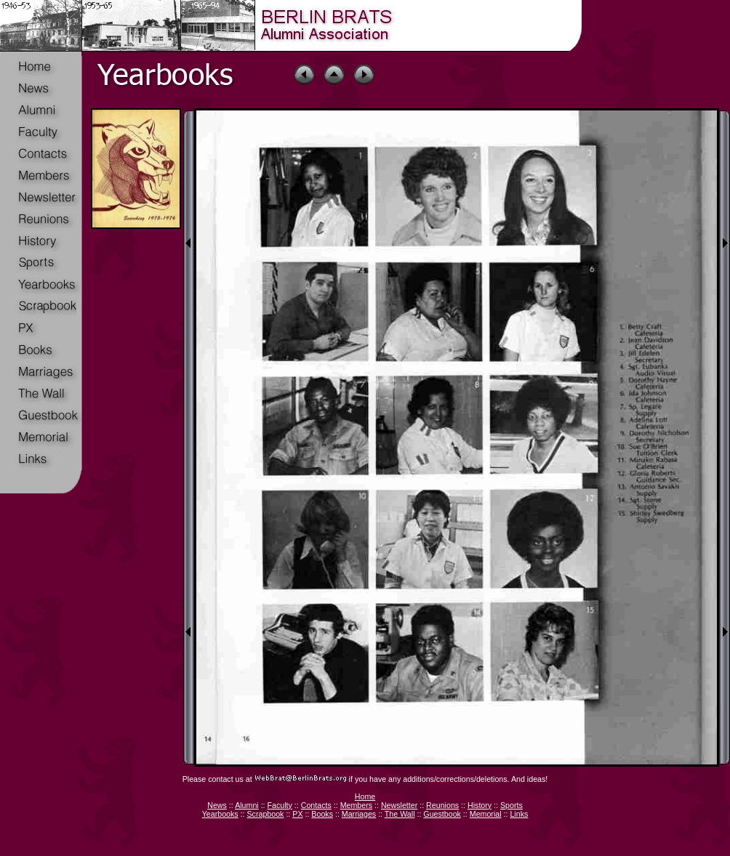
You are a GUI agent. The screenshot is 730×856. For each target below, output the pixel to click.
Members (356, 805)
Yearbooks (220, 813)
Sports (511, 805)
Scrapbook (265, 813)
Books (322, 813)
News (217, 805)
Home (365, 796)
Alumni (247, 805)
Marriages (359, 813)
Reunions (442, 805)
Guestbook (442, 813)
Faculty (280, 805)
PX (297, 813)
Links (519, 813)
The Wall (400, 813)
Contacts (316, 805)
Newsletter (399, 805)
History (480, 805)
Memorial (486, 813)
